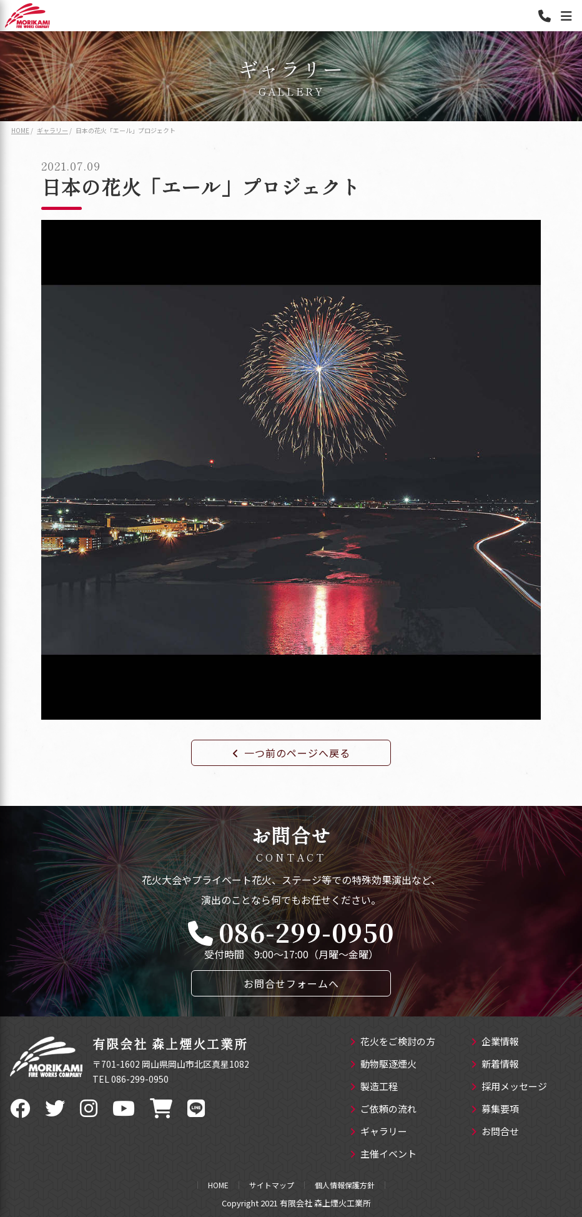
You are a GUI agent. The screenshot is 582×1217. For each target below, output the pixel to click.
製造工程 (374, 1087)
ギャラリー (378, 1132)
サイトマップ (271, 1185)
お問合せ (495, 1132)
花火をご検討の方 (392, 1042)
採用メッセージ (509, 1087)
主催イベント (383, 1154)
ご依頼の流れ (383, 1109)
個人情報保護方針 (345, 1185)
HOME (218, 1185)
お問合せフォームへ (291, 983)
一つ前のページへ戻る (291, 752)
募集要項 (495, 1109)
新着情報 (495, 1064)
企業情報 (495, 1042)
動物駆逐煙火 (383, 1064)
